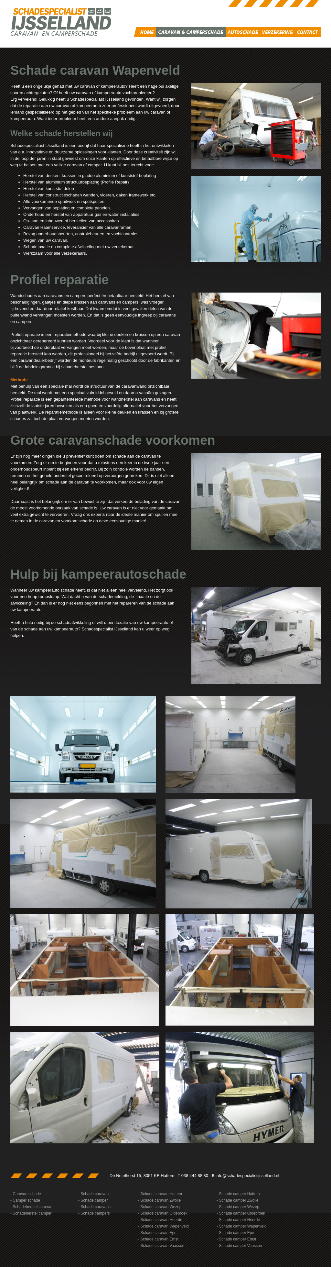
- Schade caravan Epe (157, 1232)
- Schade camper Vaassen (239, 1245)
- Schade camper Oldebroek (241, 1213)
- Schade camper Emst (236, 1239)
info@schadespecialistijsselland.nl (247, 1175)
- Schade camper (93, 1200)
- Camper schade (25, 1200)
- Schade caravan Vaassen (161, 1245)
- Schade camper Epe (235, 1232)
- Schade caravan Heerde (160, 1219)
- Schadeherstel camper (30, 1213)
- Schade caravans (94, 1207)
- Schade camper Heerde (238, 1219)
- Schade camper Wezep (238, 1207)
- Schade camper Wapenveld (241, 1226)
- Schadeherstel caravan (31, 1207)
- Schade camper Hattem (238, 1194)
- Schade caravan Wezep (160, 1207)
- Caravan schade (25, 1194)
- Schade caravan (93, 1194)
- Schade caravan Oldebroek (162, 1213)
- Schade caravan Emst (158, 1239)
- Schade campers (94, 1213)
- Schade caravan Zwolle (159, 1200)
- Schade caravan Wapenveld (163, 1226)
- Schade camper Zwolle (237, 1200)
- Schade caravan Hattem (160, 1194)
